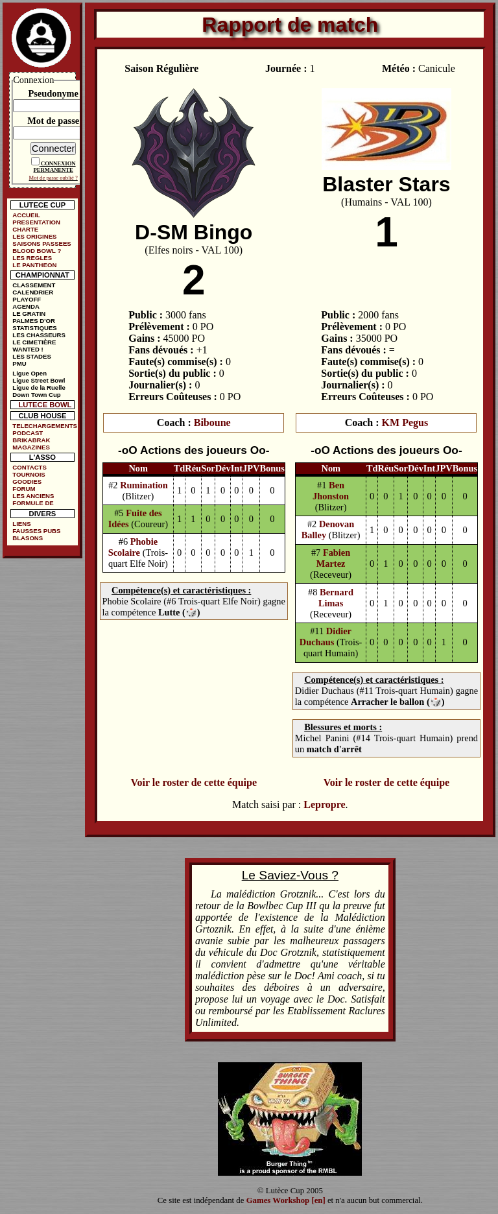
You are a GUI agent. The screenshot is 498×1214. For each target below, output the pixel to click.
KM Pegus (405, 422)
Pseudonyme (53, 93)
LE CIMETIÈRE (34, 342)
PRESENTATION (36, 222)
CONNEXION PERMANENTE (55, 166)
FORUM (23, 488)
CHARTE (25, 229)
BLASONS (27, 538)
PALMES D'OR (33, 320)
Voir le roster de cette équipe (194, 782)
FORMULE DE (32, 502)
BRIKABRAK (31, 440)
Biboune (212, 422)
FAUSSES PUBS (36, 530)
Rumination (144, 485)
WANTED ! (27, 349)
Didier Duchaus (325, 636)
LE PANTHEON (34, 264)
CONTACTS (29, 467)
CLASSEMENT (33, 285)
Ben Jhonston (331, 490)
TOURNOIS (28, 474)
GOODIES (27, 481)
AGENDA (26, 306)
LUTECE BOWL (44, 405)
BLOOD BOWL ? (36, 250)
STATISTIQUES (34, 327)
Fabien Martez (333, 558)
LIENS (21, 523)
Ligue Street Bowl (38, 380)
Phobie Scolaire (133, 547)
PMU (19, 363)
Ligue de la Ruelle (38, 387)
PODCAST (27, 432)
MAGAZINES (31, 447)
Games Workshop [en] (286, 1200)
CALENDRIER (32, 292)
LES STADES (31, 356)
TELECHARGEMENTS (44, 425)
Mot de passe (53, 120)
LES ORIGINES (34, 236)
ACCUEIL (26, 215)
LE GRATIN (28, 313)
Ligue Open (29, 373)
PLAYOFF (26, 299)
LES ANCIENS (33, 495)
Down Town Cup (36, 394)
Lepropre (324, 804)
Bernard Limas (335, 597)
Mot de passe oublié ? (53, 177)
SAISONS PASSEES (41, 243)
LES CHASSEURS (38, 335)
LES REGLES (32, 257)
